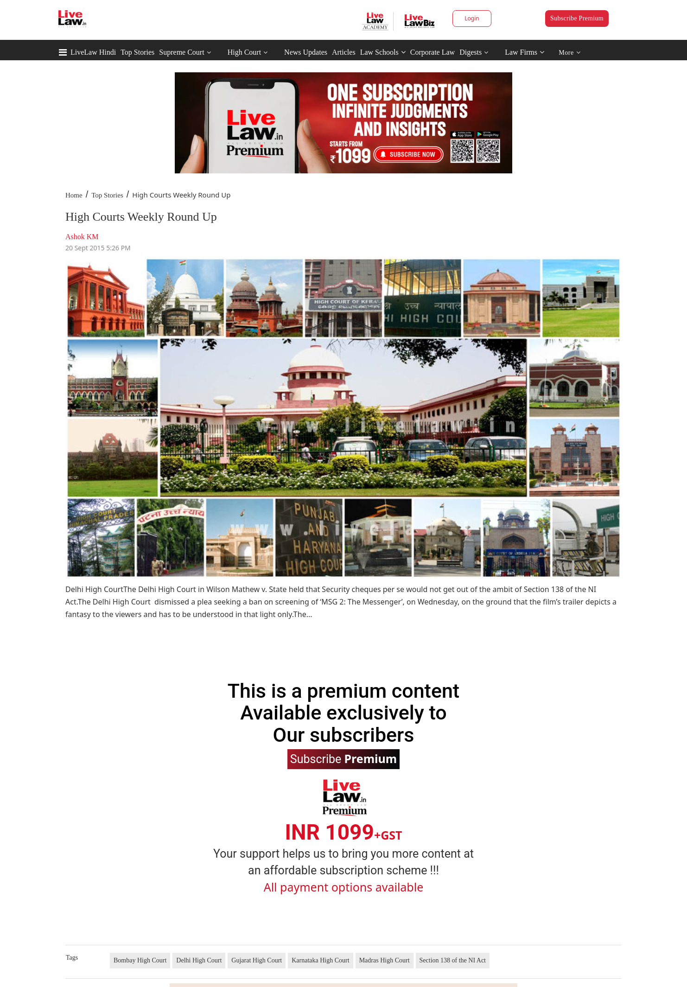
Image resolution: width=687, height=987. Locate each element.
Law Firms (524, 52)
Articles (344, 52)
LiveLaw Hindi (93, 52)
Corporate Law (432, 52)
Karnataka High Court (320, 960)
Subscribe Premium (577, 18)
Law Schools (383, 52)
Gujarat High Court (256, 960)
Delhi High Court (199, 960)
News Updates (305, 52)
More (569, 52)
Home (74, 195)
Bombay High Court (140, 960)
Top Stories (137, 52)
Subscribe (343, 758)
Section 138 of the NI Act (453, 960)
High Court (244, 52)
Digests (470, 52)
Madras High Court (384, 960)
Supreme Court (181, 52)
